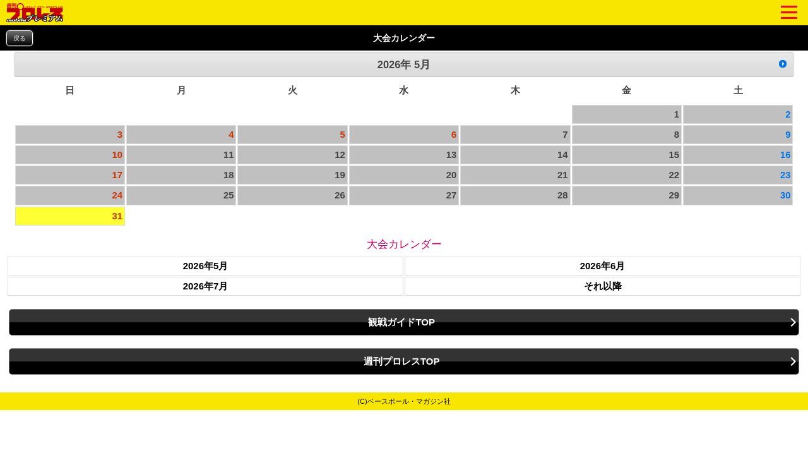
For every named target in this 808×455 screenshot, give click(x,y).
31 (117, 216)
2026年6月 (603, 265)
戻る (19, 38)
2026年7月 (206, 286)
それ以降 (603, 286)
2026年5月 (206, 265)
